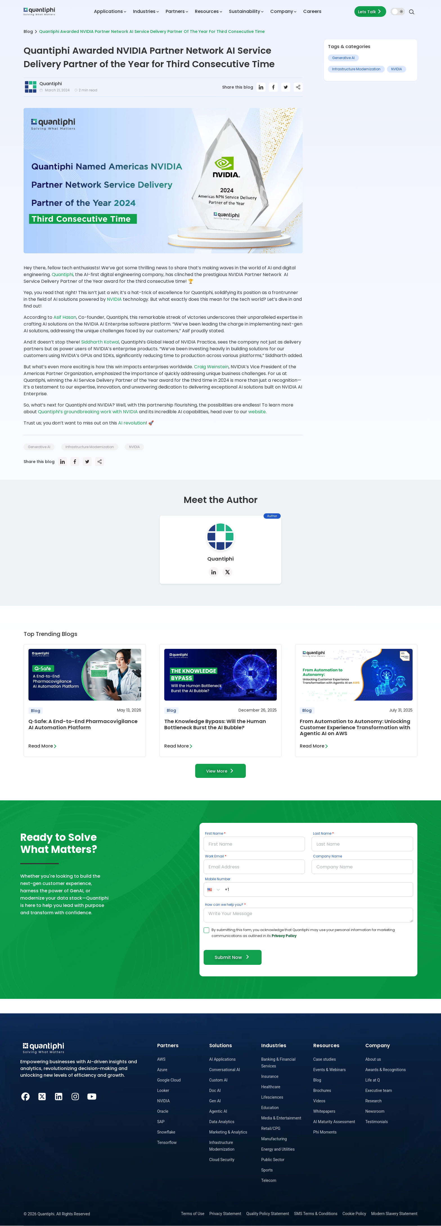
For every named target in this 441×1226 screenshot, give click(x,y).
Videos (319, 1101)
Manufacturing (274, 1139)
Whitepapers (324, 1111)
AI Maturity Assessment (334, 1121)
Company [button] (281, 11)
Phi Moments (325, 1132)
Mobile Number (217, 879)
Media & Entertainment (281, 1118)
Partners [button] (175, 11)
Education (270, 1107)
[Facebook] (25, 1096)
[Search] (411, 11)
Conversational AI (224, 1069)
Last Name (322, 833)
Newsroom (374, 1111)
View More (220, 770)
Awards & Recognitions (385, 1069)
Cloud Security (222, 1159)
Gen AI (215, 1101)
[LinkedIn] (58, 1096)
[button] (213, 889)
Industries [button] (144, 11)
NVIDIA (163, 1101)
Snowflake (166, 1132)
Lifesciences (272, 1097)
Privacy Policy (284, 935)
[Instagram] (75, 1096)
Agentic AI (218, 1111)
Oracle (162, 1111)
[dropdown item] (39, 11)
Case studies (324, 1059)
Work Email (214, 856)
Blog (28, 31)
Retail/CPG (270, 1128)
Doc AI (215, 1090)
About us (373, 1059)
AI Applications (222, 1059)
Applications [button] (108, 11)
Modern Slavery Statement (394, 1213)
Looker (163, 1090)
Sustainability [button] (244, 11)
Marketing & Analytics (228, 1132)
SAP (161, 1121)
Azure (162, 1069)
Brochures (322, 1090)
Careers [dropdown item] (312, 11)
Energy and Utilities (278, 1149)
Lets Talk (370, 11)
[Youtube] (92, 1096)
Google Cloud (169, 1080)
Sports (267, 1170)
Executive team (378, 1090)
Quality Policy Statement (267, 1213)
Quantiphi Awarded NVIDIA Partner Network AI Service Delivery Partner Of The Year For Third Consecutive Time (152, 31)
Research (373, 1101)
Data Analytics (222, 1121)
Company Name (327, 856)
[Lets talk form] (370, 11)
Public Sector (272, 1159)
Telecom (268, 1180)
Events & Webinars (329, 1069)
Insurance (269, 1076)
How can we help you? (224, 904)
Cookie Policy (354, 1213)
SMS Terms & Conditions (316, 1213)
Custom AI (218, 1080)
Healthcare (270, 1087)
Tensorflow (167, 1142)
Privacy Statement (225, 1213)
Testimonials (376, 1121)
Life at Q (372, 1080)
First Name (214, 833)
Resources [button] (207, 11)
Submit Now (233, 957)
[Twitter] (42, 1096)
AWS (161, 1059)
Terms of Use (192, 1213)
